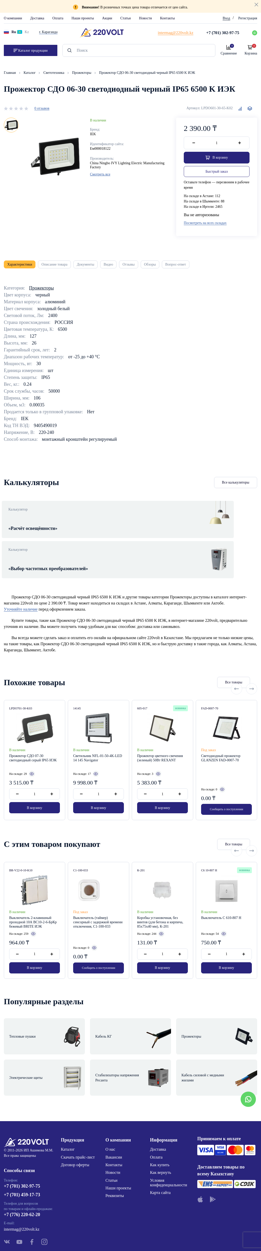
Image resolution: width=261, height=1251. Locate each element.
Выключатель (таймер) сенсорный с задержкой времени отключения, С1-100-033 (98, 909)
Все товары (205, 669)
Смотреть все (100, 174)
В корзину (34, 797)
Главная (10, 73)
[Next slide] (251, 669)
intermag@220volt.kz (22, 1198)
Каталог (30, 73)
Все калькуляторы (236, 486)
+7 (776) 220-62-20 (22, 1183)
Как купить (159, 1131)
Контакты (167, 18)
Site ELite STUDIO (161, 1239)
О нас (110, 1115)
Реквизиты (115, 1162)
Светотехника (54, 73)
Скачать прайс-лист (78, 1123)
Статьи (125, 18)
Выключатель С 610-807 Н (221, 904)
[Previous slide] (236, 669)
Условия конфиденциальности (168, 1148)
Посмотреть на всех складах (205, 224)
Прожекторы (82, 73)
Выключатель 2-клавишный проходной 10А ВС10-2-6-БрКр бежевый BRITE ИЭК (33, 909)
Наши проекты (82, 18)
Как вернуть (160, 1138)
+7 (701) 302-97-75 (22, 1154)
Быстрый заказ (216, 172)
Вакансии (114, 1123)
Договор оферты (75, 1131)
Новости (145, 18)
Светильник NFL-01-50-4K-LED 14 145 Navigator (97, 745)
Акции (107, 18)
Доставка (37, 18)
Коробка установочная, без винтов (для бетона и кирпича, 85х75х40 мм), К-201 (160, 909)
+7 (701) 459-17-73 (22, 1163)
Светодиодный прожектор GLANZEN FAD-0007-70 (220, 745)
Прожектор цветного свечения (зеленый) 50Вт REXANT (160, 745)
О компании (13, 18)
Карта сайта (160, 1159)
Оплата (58, 18)
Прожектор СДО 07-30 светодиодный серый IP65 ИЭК (33, 745)
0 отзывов (41, 108)
